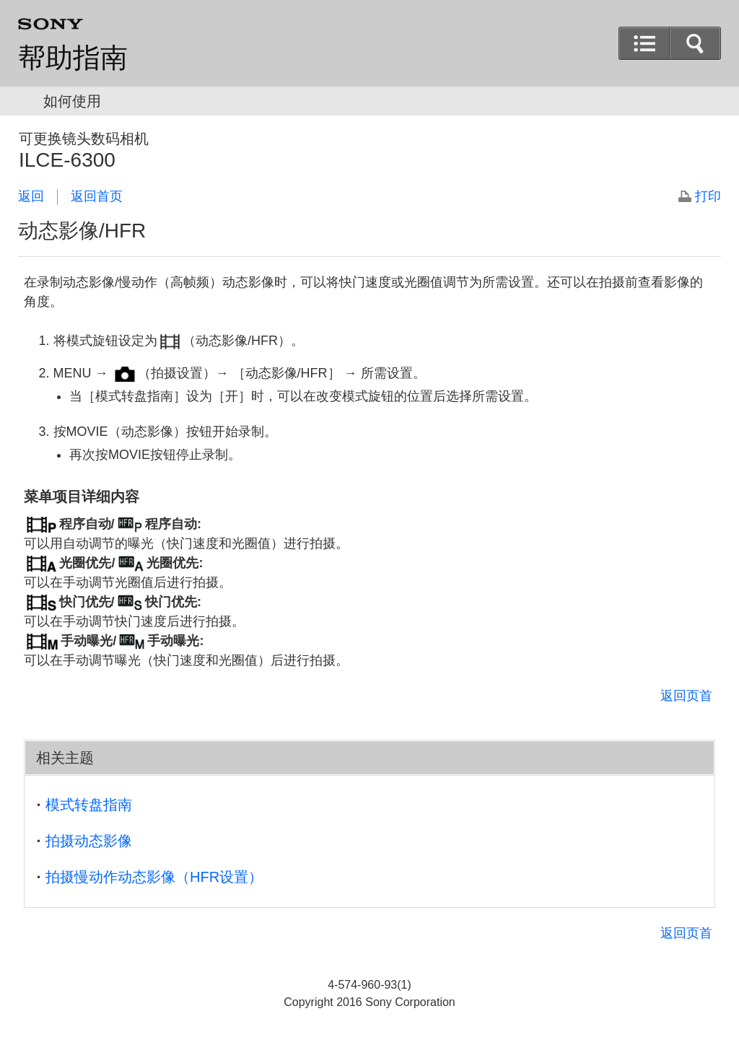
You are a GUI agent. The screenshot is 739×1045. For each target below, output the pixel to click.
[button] (695, 43)
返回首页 (97, 196)
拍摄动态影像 (88, 841)
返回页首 (686, 695)
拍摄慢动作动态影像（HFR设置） (154, 877)
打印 (708, 196)
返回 (31, 196)
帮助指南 (73, 57)
